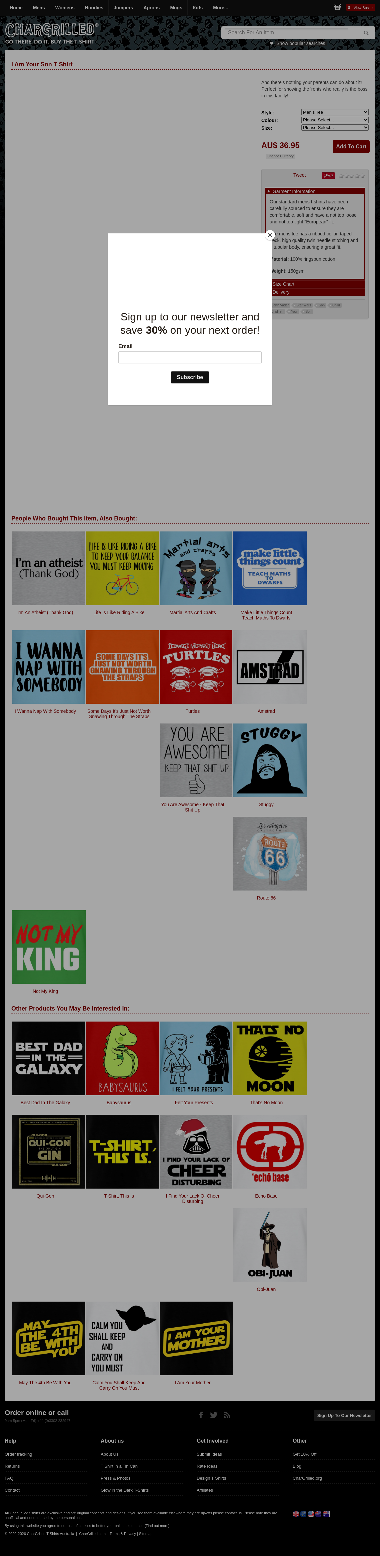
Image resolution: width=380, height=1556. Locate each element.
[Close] (270, 235)
